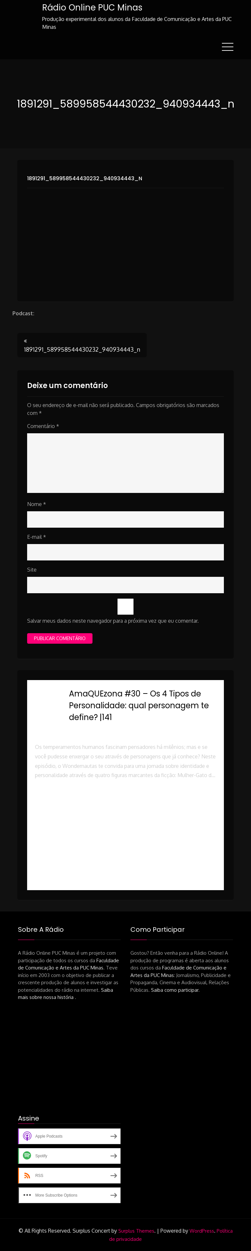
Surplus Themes (136, 1231)
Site (32, 569)
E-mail (36, 537)
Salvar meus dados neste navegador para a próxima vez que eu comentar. (113, 620)
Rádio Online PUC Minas (92, 7)
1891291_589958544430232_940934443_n (84, 178)
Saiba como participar (174, 990)
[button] (125, 808)
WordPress (202, 1231)
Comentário (43, 426)
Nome (36, 504)
